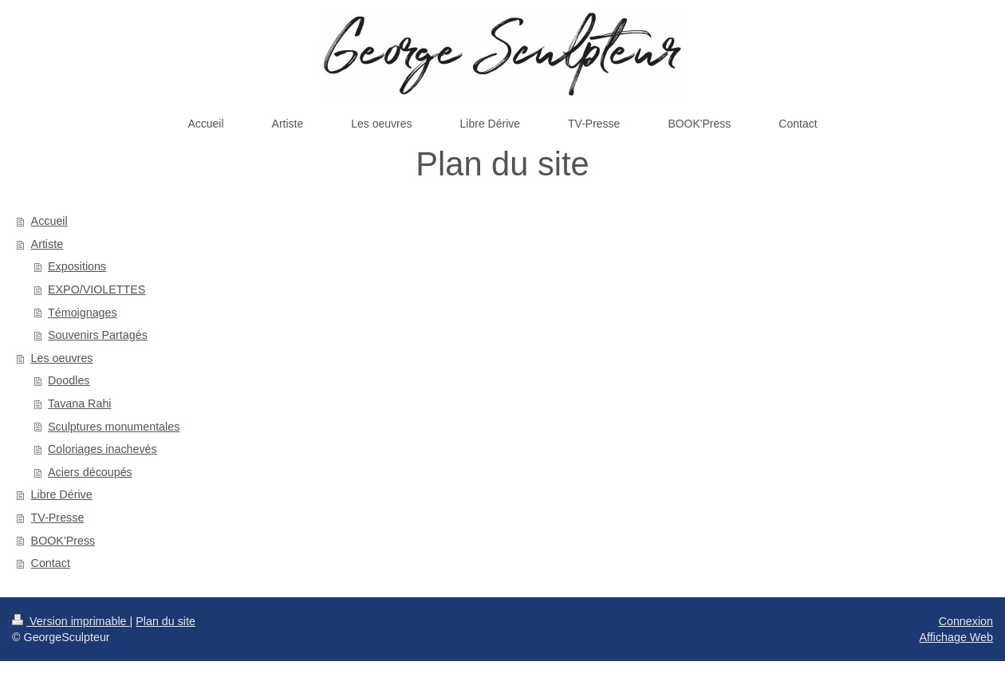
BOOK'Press (63, 540)
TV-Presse (58, 517)
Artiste (47, 244)
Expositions (77, 266)
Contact (50, 563)
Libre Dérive (62, 494)
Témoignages (82, 312)
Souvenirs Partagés (98, 335)
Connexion (966, 621)
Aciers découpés (90, 472)
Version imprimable (71, 621)
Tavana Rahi (79, 403)
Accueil (49, 221)
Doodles (68, 380)
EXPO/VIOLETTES (96, 289)
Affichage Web (956, 637)
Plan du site (165, 621)
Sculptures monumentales (113, 426)
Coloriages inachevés (102, 449)
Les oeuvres (62, 358)
